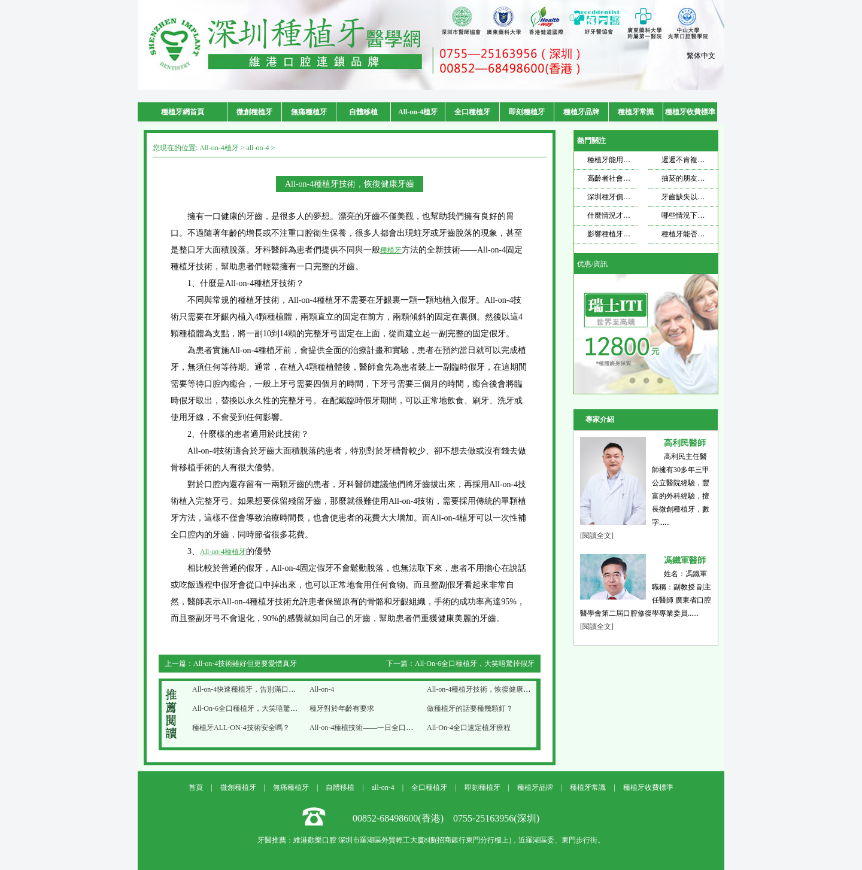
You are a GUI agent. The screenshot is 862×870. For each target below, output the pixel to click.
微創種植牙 (254, 112)
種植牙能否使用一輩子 (697, 234)
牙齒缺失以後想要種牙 (697, 197)
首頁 (196, 787)
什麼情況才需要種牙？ (623, 215)
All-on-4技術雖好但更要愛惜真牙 (245, 663)
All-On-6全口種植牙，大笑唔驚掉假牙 (475, 663)
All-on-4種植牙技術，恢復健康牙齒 (482, 689)
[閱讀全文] (597, 535)
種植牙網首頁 (182, 112)
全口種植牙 (472, 112)
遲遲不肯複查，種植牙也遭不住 (711, 160)
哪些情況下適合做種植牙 (700, 215)
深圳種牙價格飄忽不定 (623, 197)
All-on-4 (321, 689)
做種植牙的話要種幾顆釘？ (470, 708)
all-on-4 (257, 148)
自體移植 (363, 112)
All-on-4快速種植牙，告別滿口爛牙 (247, 689)
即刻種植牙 (527, 112)
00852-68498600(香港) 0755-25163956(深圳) (446, 818)
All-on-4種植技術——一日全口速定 (364, 727)
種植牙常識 (636, 112)
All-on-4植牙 (418, 112)
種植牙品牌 (581, 112)
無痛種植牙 (309, 112)
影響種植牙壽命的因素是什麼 (634, 234)
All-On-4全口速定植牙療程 (469, 727)
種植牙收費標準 (690, 112)
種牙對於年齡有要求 (341, 708)
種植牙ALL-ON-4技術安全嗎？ (241, 727)
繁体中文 (701, 55)
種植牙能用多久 (612, 160)
